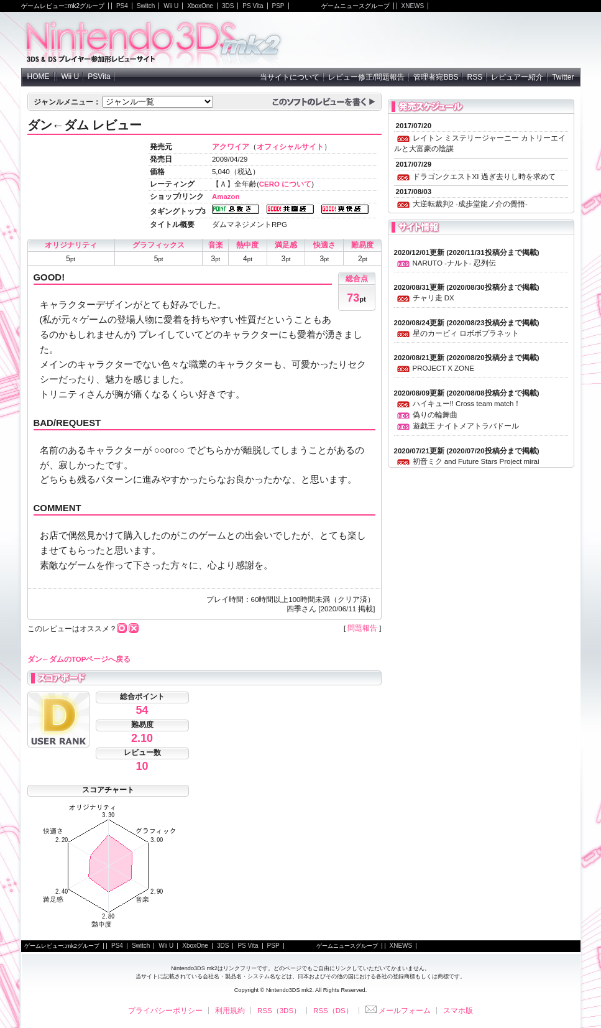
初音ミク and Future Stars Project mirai (476, 461)
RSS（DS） (333, 1010)
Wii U (170, 5)
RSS (474, 77)
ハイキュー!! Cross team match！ (467, 403)
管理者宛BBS (435, 77)
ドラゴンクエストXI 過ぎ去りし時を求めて (484, 176)
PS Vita (252, 5)
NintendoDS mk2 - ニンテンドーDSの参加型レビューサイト (154, 40)
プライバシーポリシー (165, 1010)
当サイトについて (289, 77)
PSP (278, 5)
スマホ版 (458, 1010)
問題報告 (362, 628)
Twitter (563, 77)
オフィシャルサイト (290, 146)
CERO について (285, 184)
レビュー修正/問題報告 (366, 77)
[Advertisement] (435, 39)
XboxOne (200, 5)
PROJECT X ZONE (443, 368)
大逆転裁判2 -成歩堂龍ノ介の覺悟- (470, 204)
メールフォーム (398, 1010)
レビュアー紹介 (517, 77)
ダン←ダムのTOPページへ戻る (79, 659)
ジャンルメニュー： (67, 102)
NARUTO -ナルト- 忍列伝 (454, 263)
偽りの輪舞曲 (435, 415)
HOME (38, 76)
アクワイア (230, 146)
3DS (228, 5)
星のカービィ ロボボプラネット (466, 333)
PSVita (99, 76)
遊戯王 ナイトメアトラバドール (466, 426)
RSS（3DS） (279, 1010)
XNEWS (412, 5)
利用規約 (230, 1010)
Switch (146, 5)
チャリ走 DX (433, 298)
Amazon (226, 196)
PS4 (122, 5)
